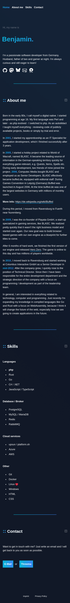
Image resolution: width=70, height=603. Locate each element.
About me (17, 7)
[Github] (5, 70)
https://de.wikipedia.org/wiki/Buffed (34, 201)
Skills (28, 7)
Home (6, 7)
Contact (38, 7)
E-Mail (8, 564)
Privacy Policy (41, 596)
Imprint (26, 596)
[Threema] (31, 70)
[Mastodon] (11, 70)
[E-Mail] (24, 70)
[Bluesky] (18, 70)
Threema (26, 564)
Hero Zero (35, 249)
